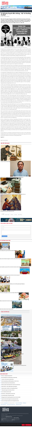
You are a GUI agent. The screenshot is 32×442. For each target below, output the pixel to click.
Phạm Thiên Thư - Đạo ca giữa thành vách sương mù (9, 386)
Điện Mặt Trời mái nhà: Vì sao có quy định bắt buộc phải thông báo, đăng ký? (12, 353)
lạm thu (12, 214)
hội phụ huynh (7, 214)
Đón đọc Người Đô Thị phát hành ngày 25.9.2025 (8, 342)
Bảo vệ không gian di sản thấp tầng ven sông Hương (9, 377)
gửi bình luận (4, 236)
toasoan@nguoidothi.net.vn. (7, 419)
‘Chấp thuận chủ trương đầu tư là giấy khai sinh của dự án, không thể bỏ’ (11, 330)
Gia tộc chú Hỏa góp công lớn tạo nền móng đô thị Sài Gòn (10, 400)
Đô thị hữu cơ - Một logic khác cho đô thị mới (8, 393)
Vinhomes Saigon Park (3, 404)
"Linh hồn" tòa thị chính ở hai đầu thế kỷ (8, 379)
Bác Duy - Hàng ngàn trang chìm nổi (7, 375)
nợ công (15, 214)
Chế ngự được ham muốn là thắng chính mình (7, 211)
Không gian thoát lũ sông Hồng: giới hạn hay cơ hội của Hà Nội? (11, 397)
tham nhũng (20, 214)
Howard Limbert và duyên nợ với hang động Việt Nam (9, 388)
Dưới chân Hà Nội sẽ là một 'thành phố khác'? (8, 382)
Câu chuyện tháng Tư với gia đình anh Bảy (8, 395)
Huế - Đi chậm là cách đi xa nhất (6, 391)
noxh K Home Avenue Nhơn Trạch (11, 404)
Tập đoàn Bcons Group (18, 404)
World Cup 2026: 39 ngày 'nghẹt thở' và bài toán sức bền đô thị (11, 384)
